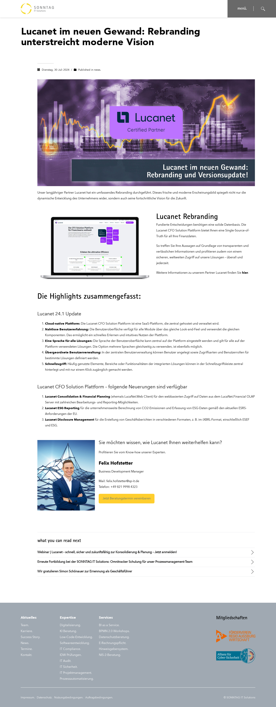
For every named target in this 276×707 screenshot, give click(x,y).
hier (245, 272)
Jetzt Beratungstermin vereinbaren (127, 498)
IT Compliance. (70, 649)
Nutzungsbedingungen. (68, 697)
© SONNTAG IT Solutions (239, 697)
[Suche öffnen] (263, 9)
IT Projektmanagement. (76, 673)
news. (97, 70)
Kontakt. (26, 655)
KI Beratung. (68, 631)
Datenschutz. (44, 697)
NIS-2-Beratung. (110, 655)
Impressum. (28, 697)
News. (25, 643)
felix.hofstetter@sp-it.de (122, 481)
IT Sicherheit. (69, 667)
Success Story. (30, 637)
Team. (25, 625)
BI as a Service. (109, 625)
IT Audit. (65, 661)
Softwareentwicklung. (75, 643)
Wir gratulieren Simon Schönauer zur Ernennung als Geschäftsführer (84, 571)
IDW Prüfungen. (71, 655)
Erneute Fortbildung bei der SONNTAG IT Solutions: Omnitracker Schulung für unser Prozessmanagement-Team (114, 562)
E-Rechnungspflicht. (112, 643)
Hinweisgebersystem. (113, 649)
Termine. (27, 649)
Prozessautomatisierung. (77, 678)
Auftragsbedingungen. (99, 697)
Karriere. (27, 631)
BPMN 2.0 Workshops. (114, 631)
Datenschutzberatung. (114, 637)
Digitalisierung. (70, 625)
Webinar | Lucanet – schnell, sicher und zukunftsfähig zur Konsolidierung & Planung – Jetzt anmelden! (107, 552)
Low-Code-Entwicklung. (76, 637)
